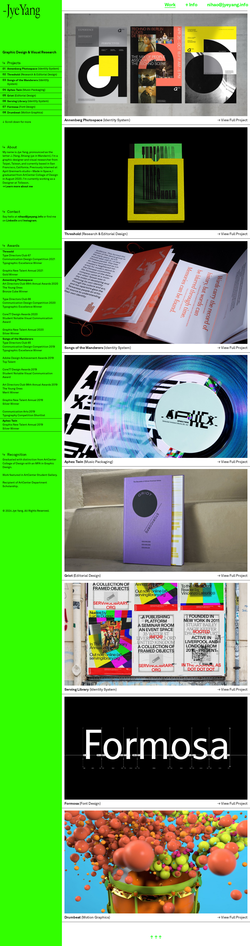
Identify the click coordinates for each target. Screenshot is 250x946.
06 (4, 101)
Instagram (29, 220)
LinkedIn (11, 220)
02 (4, 74)
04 (4, 89)
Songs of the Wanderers (18, 339)
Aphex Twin (10, 420)
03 (4, 80)
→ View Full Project (232, 120)
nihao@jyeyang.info (30, 216)
